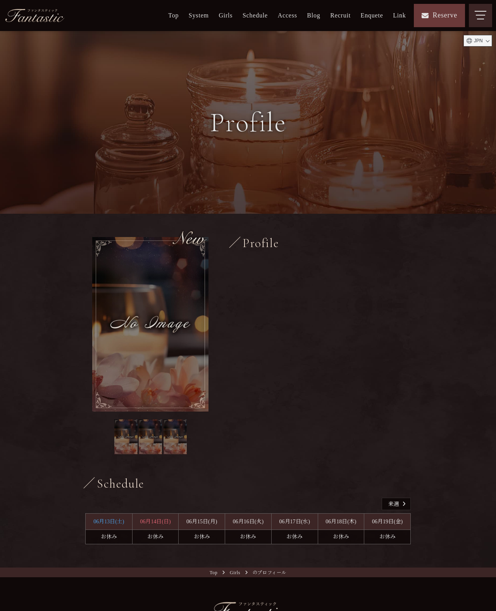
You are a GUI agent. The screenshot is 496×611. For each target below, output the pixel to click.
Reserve (439, 15)
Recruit (340, 15)
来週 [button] (397, 504)
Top (173, 15)
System (199, 15)
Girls (225, 15)
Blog (313, 15)
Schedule (255, 15)
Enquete (372, 15)
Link (399, 15)
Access (287, 15)
